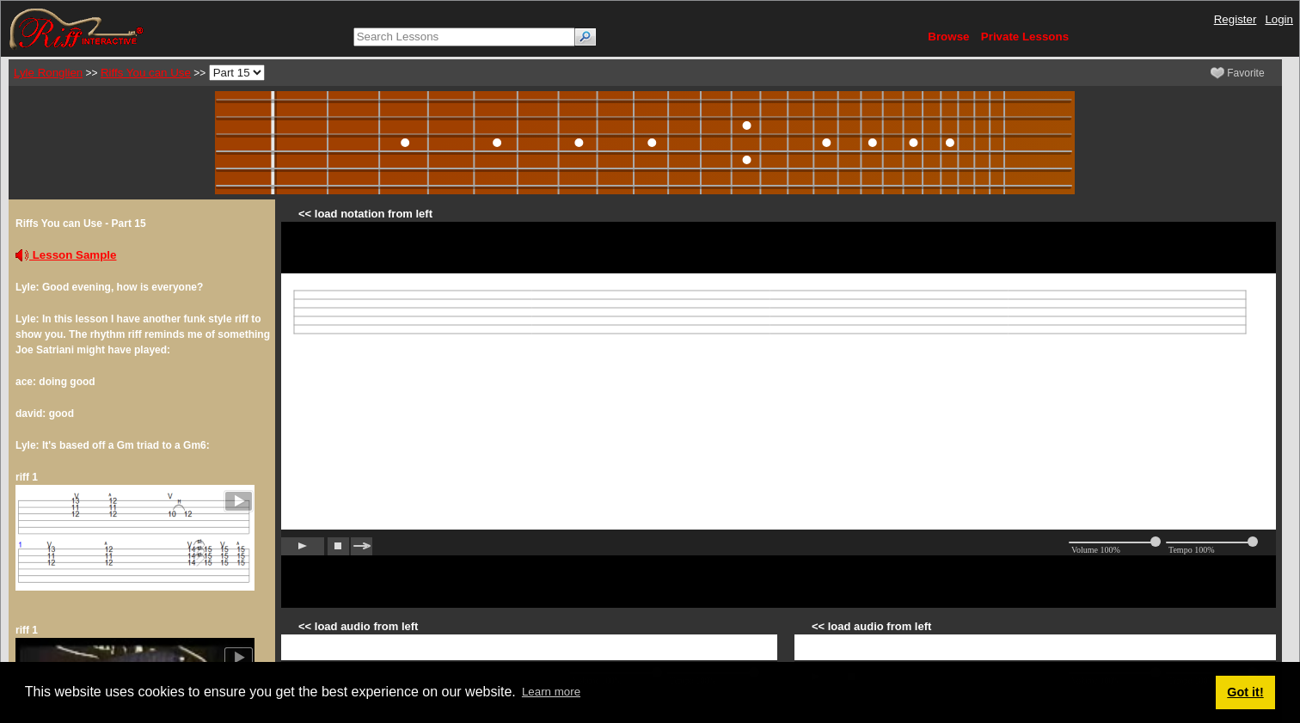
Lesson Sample (65, 254)
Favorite (1238, 73)
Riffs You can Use (146, 72)
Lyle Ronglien (48, 72)
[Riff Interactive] (76, 27)
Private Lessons (1025, 36)
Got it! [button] (1245, 692)
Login (1279, 19)
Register (1235, 19)
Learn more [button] (551, 691)
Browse (948, 36)
